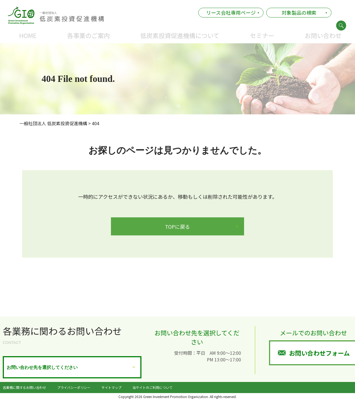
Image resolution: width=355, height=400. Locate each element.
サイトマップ (111, 387)
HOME (28, 35)
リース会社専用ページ (231, 12)
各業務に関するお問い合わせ (24, 387)
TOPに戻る (177, 226)
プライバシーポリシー (73, 387)
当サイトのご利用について (153, 387)
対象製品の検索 (299, 12)
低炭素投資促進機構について (179, 35)
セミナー (262, 35)
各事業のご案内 (88, 35)
